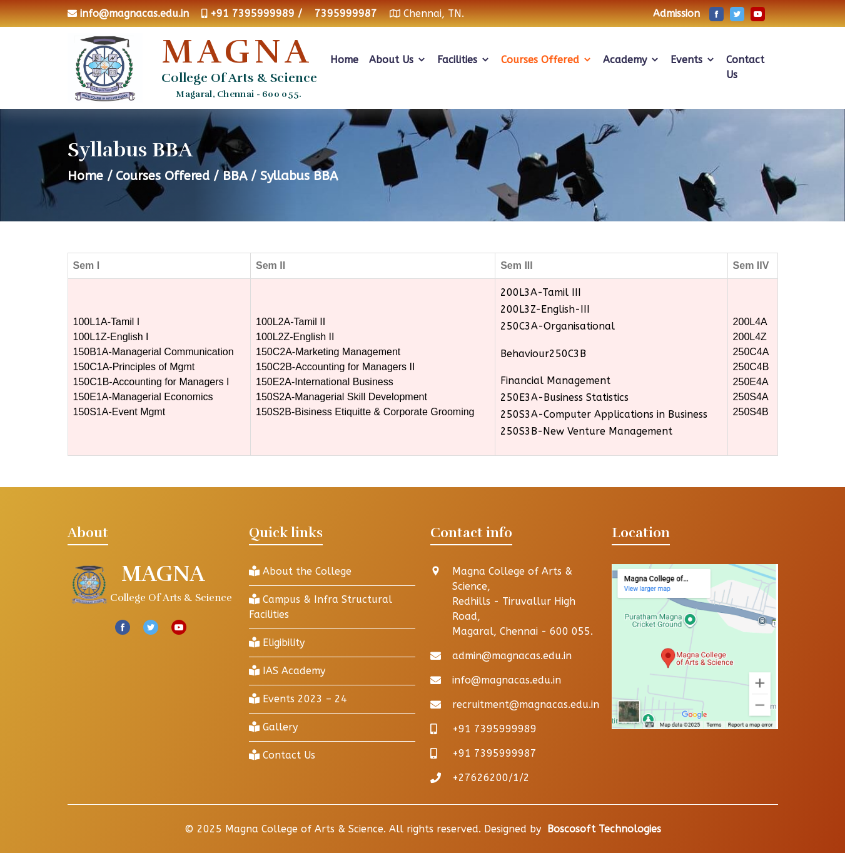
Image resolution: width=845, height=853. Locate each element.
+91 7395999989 (494, 729)
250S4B (751, 411)
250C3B (567, 354)
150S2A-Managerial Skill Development (341, 396)
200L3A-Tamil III (540, 292)
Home (344, 60)
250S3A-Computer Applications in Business (603, 414)
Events (693, 60)
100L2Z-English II (295, 336)
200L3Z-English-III (545, 309)
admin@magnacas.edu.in (512, 656)
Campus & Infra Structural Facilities (320, 606)
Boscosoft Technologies (604, 829)
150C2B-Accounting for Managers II (335, 366)
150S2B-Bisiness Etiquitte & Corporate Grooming (365, 411)
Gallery (273, 727)
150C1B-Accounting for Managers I (151, 381)
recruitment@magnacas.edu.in (525, 704)
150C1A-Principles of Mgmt (134, 366)
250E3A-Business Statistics (564, 397)
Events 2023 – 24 (298, 699)
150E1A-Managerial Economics (143, 396)
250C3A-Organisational (557, 326)
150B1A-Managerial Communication (153, 351)
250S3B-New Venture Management (586, 431)
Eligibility (277, 643)
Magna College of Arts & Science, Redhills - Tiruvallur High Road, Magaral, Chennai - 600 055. (522, 601)
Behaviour (524, 354)
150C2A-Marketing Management (328, 351)
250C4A (751, 351)
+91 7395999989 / (256, 13)
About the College (300, 571)
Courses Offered (546, 60)
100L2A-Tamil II (290, 321)
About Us (398, 60)
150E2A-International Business (324, 381)
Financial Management (555, 380)
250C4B (751, 366)
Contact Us (745, 67)
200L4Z (750, 336)
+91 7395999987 (494, 753)
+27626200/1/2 (491, 778)
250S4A (751, 396)
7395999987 (346, 13)
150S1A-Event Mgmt (119, 411)
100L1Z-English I (111, 336)
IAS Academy (287, 671)
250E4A (751, 381)
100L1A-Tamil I (106, 321)
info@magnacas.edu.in (134, 13)
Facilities (463, 60)
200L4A (750, 321)
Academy (631, 60)
